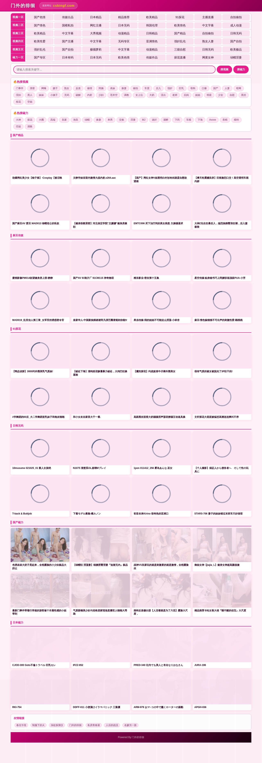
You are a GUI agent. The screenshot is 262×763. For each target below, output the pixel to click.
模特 (236, 119)
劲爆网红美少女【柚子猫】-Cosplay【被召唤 (37, 177)
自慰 (232, 95)
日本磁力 (18, 622)
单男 (110, 119)
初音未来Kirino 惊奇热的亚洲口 (151, 513)
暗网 (238, 88)
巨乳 (181, 88)
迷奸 (154, 119)
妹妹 (41, 95)
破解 (78, 95)
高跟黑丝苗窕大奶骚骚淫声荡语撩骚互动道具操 (159, 417)
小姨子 (54, 95)
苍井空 (113, 95)
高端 (52, 119)
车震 (147, 88)
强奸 (169, 88)
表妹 (112, 88)
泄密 (32, 88)
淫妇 (18, 95)
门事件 (19, 88)
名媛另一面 (130, 725)
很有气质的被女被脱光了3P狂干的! (213, 371)
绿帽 (87, 119)
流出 (163, 95)
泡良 (75, 119)
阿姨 (101, 88)
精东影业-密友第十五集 (146, 278)
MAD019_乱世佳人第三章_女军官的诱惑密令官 (38, 320)
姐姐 (197, 95)
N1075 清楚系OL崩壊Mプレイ (89, 468)
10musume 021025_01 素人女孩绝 (31, 468)
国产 (215, 88)
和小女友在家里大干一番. (87, 417)
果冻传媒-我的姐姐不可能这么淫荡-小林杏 (157, 320)
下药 (177, 119)
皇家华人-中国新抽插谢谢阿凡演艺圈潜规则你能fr (100, 320)
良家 (64, 119)
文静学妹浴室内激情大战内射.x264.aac (94, 177)
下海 (200, 119)
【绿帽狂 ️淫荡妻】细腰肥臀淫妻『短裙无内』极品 (100, 565)
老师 (174, 95)
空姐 (29, 101)
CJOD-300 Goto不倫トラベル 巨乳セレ (34, 665)
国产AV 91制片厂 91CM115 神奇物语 (93, 278)
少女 (220, 95)
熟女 (66, 88)
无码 (66, 95)
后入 (158, 88)
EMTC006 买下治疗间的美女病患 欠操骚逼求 (158, 223)
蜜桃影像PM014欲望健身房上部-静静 (32, 278)
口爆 (204, 88)
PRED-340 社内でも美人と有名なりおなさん (158, 665)
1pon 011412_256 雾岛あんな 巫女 (153, 468)
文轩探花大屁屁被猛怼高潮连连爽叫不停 (216, 417)
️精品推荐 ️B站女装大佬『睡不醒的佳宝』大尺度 (220, 610)
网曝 (43, 88)
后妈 (186, 95)
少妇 (101, 95)
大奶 (151, 95)
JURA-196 (200, 665)
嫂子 (55, 88)
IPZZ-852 (78, 665)
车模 (188, 119)
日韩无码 (18, 425)
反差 (78, 88)
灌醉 (165, 119)
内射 (89, 95)
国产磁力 (18, 522)
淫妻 (133, 119)
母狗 (192, 88)
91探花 (17, 328)
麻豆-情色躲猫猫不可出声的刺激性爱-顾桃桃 (218, 320)
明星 (209, 95)
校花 (18, 101)
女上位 (139, 95)
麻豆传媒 (18, 235)
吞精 (224, 119)
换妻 (124, 88)
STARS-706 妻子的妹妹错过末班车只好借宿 (218, 513)
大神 (18, 119)
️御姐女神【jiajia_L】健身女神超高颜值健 (217, 565)
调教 (126, 95)
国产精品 (18, 135)
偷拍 (135, 88)
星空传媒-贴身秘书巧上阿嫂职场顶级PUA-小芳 (219, 278)
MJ (143, 119)
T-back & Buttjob (22, 513)
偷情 (89, 88)
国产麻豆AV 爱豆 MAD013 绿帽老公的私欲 (35, 223)
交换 (121, 119)
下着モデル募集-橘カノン (87, 513)
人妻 (227, 88)
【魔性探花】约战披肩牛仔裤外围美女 (154, 371)
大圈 (41, 119)
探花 (29, 119)
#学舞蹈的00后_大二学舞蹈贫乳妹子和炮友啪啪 (38, 417)
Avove (212, 119)
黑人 (29, 95)
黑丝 (243, 95)
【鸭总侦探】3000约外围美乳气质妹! (32, 371)
